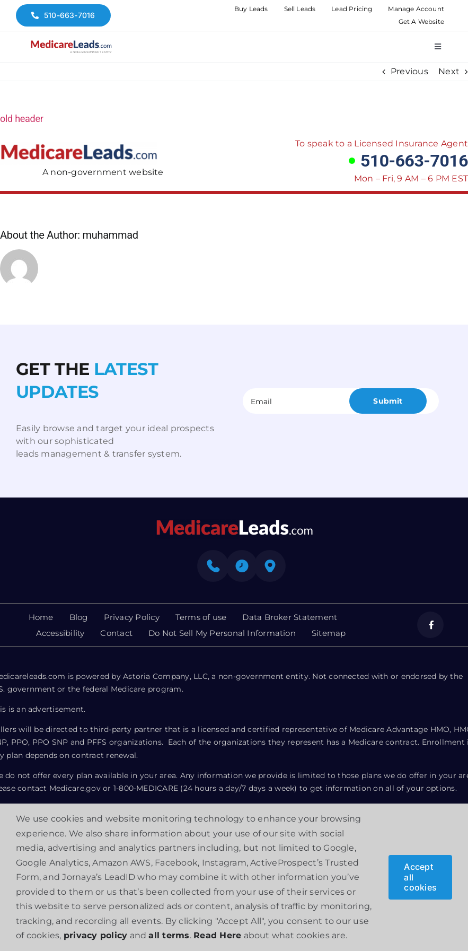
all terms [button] (168, 935)
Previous (409, 71)
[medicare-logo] (71, 44)
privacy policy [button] (95, 935)
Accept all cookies (420, 876)
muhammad (110, 235)
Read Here (217, 935)
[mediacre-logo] (234, 523)
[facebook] (430, 625)
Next (449, 71)
